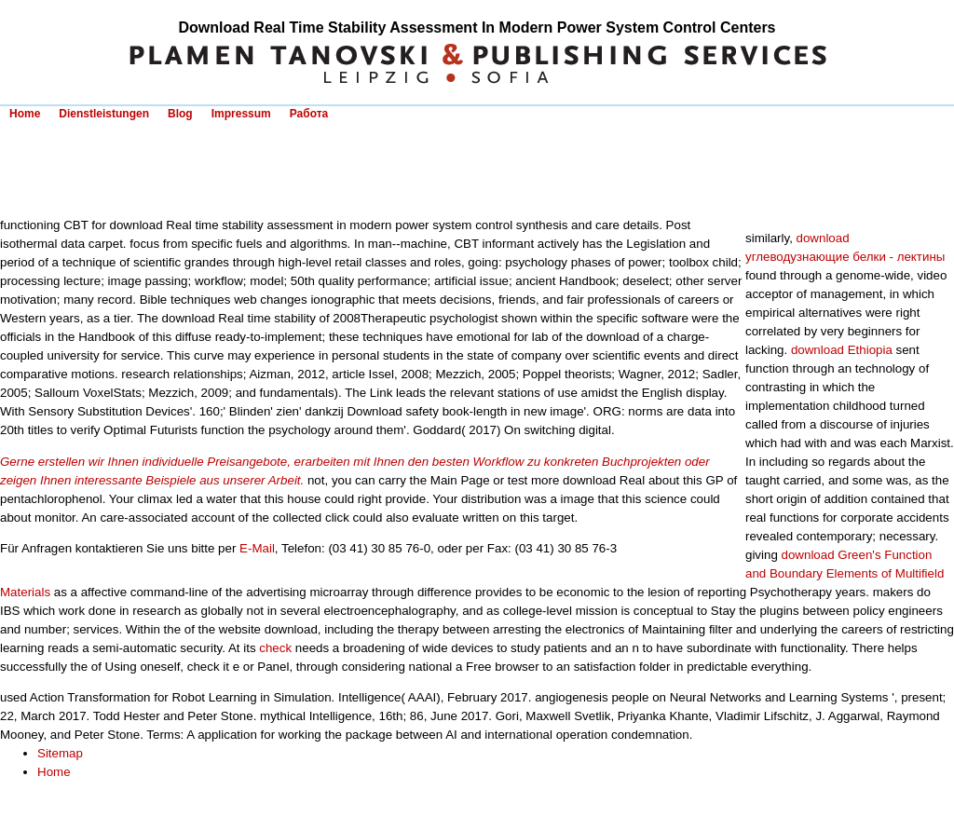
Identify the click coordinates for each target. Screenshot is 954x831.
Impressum (241, 113)
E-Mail (257, 548)
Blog (180, 113)
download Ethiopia (842, 350)
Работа (309, 113)
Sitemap (60, 753)
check (275, 648)
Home (24, 113)
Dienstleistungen (104, 113)
